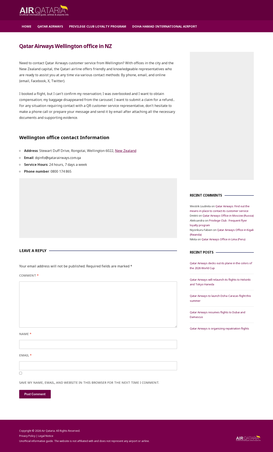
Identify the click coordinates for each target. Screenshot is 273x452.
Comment (29, 275)
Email (25, 355)
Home (26, 26)
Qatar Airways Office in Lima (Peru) (223, 239)
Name (25, 334)
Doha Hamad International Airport (164, 26)
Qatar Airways (50, 26)
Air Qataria (48, 430)
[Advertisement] (98, 208)
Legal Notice (45, 435)
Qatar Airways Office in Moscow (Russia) (228, 215)
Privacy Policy (27, 435)
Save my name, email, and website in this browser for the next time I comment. (89, 382)
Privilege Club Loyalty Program (97, 26)
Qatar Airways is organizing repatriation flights (219, 328)
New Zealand (125, 150)
